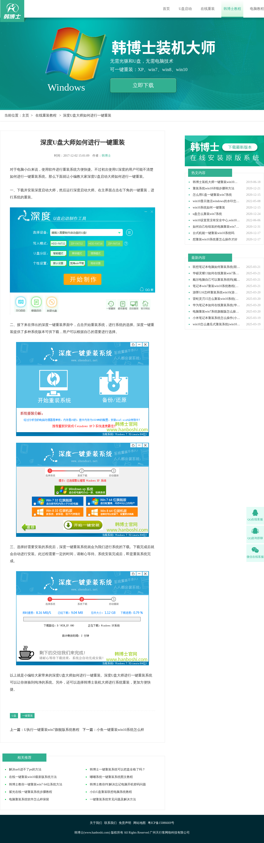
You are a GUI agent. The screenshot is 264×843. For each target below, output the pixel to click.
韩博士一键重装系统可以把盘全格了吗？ (117, 769)
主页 (25, 115)
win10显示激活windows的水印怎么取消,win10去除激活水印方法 (216, 201)
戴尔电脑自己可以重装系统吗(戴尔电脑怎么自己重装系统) (216, 279)
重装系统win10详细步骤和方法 (213, 188)
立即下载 (143, 85)
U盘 (14, 715)
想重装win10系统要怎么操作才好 (215, 239)
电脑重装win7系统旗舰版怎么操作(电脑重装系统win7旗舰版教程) (216, 311)
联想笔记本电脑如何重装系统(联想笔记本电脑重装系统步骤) (216, 267)
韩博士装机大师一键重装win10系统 (216, 182)
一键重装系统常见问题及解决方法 (113, 799)
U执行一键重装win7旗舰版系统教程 (51, 729)
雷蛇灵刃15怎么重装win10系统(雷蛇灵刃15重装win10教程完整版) (216, 298)
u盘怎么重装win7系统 (207, 214)
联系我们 (110, 823)
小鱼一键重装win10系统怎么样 (120, 729)
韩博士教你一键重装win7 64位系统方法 (35, 784)
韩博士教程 (232, 9)
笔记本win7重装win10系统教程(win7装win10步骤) (216, 286)
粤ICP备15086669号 (161, 823)
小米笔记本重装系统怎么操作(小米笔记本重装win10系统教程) (216, 318)
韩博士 (106, 155)
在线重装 (208, 9)
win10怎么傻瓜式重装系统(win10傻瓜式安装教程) (216, 324)
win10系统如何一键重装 (209, 207)
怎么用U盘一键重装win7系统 (212, 194)
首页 (166, 9)
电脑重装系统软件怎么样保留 (29, 799)
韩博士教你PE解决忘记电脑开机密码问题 (118, 784)
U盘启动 (185, 9)
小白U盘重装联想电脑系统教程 (111, 792)
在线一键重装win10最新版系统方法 (33, 777)
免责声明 (125, 823)
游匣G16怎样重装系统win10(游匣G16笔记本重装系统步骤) (216, 292)
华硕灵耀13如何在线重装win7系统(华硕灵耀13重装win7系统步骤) (216, 273)
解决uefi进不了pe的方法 (25, 769)
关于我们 (96, 823)
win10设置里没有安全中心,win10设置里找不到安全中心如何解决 (216, 220)
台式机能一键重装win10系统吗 (213, 233)
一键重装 (27, 715)
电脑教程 (257, 9)
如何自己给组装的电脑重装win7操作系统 (216, 226)
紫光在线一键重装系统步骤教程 (30, 792)
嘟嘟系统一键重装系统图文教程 (111, 777)
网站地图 (139, 823)
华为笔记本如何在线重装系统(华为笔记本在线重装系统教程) (216, 305)
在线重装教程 (46, 115)
